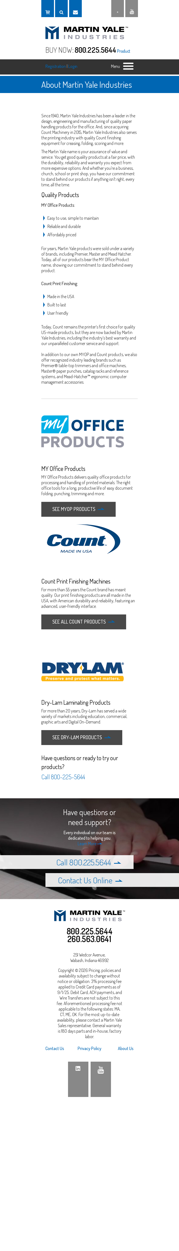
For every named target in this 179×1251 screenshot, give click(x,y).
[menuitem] (60, 1048)
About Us (126, 1048)
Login (72, 66)
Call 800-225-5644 (63, 777)
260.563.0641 (89, 939)
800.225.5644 (95, 49)
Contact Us (54, 1048)
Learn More (90, 843)
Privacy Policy (89, 1048)
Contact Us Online (90, 880)
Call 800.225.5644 (88, 862)
